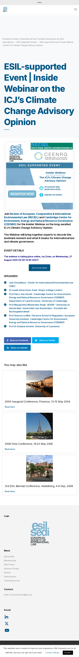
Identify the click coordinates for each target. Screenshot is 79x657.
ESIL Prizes (9, 564)
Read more (10, 407)
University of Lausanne (47, 326)
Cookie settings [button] (52, 652)
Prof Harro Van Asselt (20, 294)
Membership (10, 560)
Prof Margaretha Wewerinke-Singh (27, 304)
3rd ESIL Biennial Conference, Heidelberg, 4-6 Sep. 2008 (39, 486)
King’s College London (50, 290)
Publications (10, 576)
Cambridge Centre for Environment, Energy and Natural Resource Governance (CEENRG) (38, 221)
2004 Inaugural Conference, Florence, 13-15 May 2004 (37, 401)
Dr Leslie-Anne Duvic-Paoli (23, 290)
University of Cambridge (54, 301)
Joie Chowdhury (17, 282)
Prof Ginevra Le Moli (19, 315)
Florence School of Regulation (47, 315)
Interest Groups (11, 568)
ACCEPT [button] (67, 653)
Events (7, 572)
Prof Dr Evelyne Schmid (21, 326)
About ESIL (9, 556)
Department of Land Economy (24, 301)
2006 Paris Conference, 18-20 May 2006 (29, 443)
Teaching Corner (12, 580)
